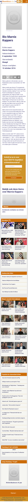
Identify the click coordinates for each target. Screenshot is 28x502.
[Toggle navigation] (26, 1)
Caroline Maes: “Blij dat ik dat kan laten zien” (13, 430)
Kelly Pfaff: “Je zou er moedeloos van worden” (13, 440)
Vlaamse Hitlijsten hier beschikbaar (10, 280)
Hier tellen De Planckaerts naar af (10, 408)
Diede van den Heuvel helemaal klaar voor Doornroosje (20, 248)
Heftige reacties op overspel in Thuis (11, 381)
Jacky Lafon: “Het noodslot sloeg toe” (11, 405)
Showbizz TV (6, 220)
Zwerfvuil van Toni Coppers (8, 284)
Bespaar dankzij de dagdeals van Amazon (12, 276)
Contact (13, 493)
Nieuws (5, 207)
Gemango (20, 500)
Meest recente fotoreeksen (11, 299)
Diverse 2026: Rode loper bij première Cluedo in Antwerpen (20, 310)
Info (23, 497)
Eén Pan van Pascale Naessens (9, 288)
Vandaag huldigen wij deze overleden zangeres (13, 418)
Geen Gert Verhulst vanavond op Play (11, 377)
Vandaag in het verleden (10, 447)
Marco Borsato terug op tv (8, 427)
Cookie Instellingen (9, 500)
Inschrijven (13, 177)
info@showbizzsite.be (20, 499)
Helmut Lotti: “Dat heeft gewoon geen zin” (12, 401)
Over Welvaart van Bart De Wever (10, 291)
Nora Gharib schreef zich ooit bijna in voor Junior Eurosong (7, 248)
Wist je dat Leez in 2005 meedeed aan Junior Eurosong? (7, 232)
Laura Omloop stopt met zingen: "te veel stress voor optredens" (20, 262)
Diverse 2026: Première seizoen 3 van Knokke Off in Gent (20, 338)
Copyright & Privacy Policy (7, 499)
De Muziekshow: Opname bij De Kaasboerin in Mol (19, 352)
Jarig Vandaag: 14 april (9, 462)
